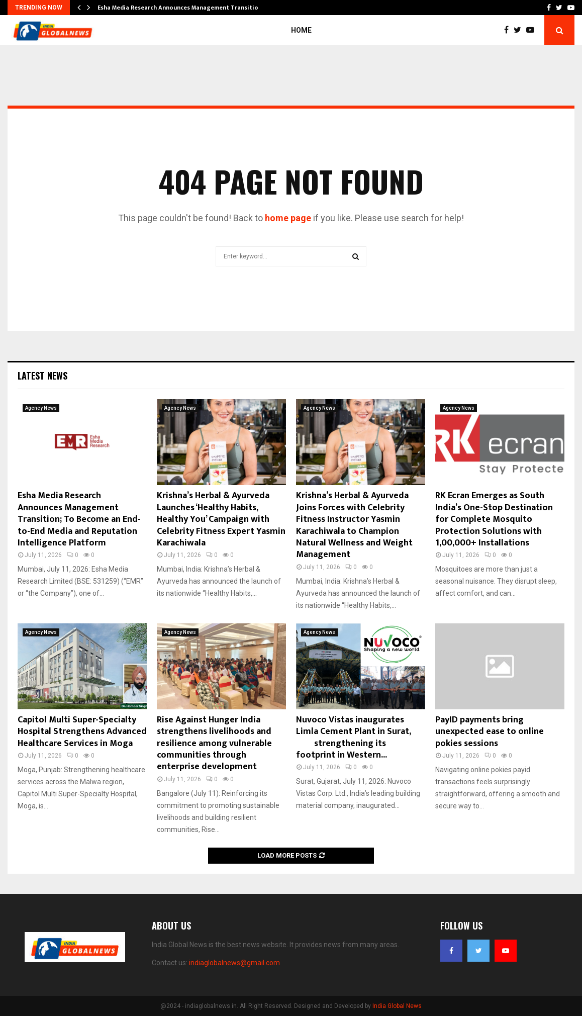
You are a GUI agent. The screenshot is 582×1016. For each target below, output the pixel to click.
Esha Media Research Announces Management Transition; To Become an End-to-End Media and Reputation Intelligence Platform (79, 519)
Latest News (42, 375)
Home (301, 30)
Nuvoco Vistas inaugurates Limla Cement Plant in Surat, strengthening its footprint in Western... (359, 737)
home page (288, 218)
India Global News (397, 1005)
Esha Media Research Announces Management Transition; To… (187, 8)
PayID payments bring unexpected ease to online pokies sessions (489, 731)
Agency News (41, 408)
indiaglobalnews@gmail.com (234, 963)
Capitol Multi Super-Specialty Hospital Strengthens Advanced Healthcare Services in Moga (82, 731)
